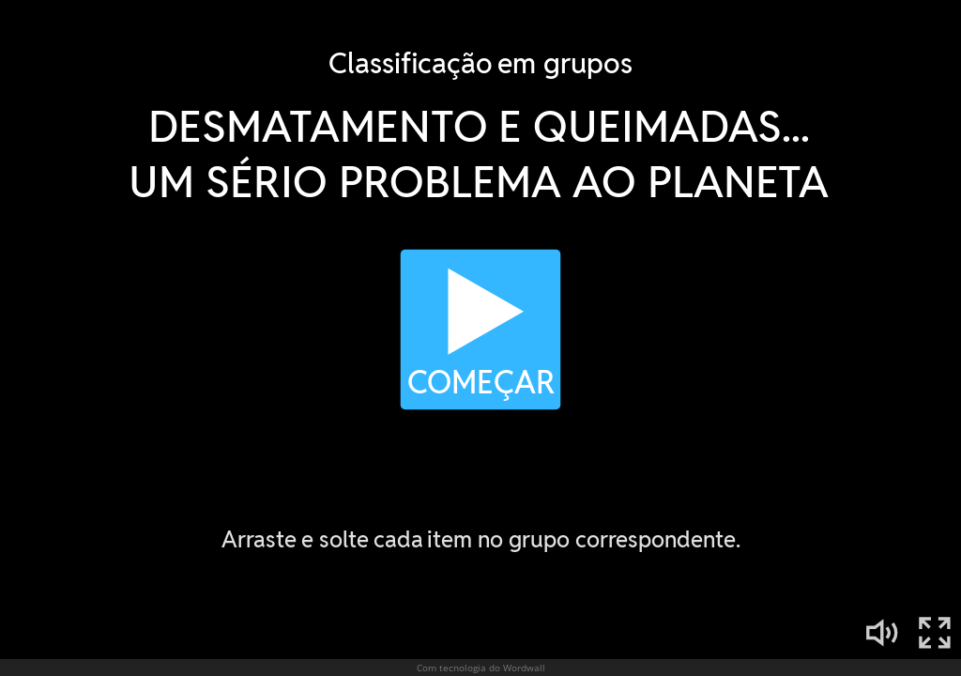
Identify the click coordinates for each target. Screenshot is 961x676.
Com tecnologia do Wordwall (481, 667)
